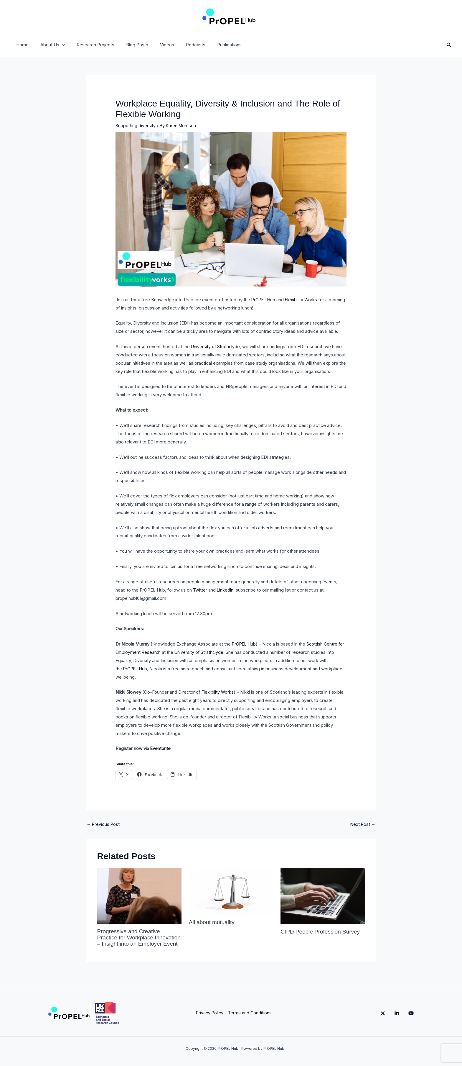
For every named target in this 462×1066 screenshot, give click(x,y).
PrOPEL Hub (264, 299)
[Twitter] (371, 1018)
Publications (210, 45)
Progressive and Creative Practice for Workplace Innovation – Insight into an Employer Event (132, 941)
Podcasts (179, 45)
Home (21, 45)
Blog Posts (127, 45)
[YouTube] (411, 1018)
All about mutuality (213, 922)
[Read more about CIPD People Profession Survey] (322, 896)
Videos (154, 45)
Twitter (200, 590)
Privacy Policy (208, 1018)
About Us (48, 45)
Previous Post (104, 824)
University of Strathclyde (216, 346)
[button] (57, 45)
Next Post (362, 824)
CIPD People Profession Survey (322, 932)
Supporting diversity (136, 125)
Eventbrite (160, 748)
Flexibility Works (302, 299)
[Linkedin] (391, 1018)
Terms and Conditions (249, 1018)
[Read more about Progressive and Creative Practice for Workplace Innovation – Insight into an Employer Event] (139, 896)
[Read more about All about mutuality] (231, 891)
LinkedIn (225, 590)
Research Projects (88, 45)
